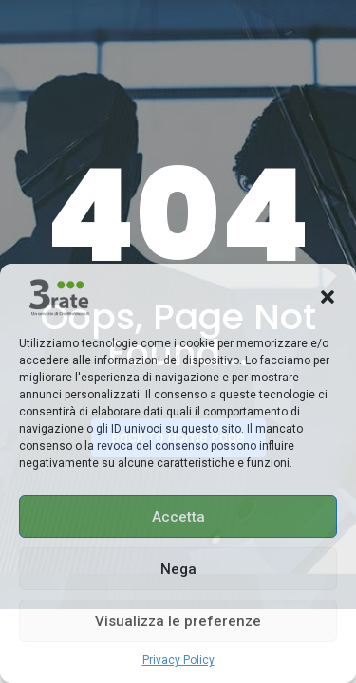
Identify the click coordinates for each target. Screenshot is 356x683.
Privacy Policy (178, 660)
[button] (327, 296)
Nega (178, 569)
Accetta (178, 517)
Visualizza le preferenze (178, 621)
